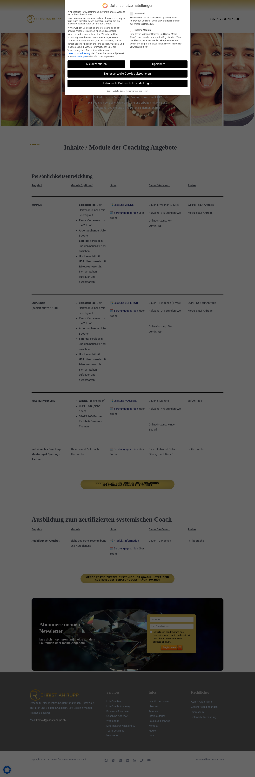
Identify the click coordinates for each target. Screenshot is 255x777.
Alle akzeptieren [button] (96, 64)
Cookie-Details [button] (113, 91)
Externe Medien (141, 30)
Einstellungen (80, 56)
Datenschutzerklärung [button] (129, 91)
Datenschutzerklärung (78, 53)
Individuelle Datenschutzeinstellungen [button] (127, 83)
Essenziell (138, 13)
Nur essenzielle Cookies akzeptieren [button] (127, 73)
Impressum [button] (143, 91)
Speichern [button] (158, 64)
